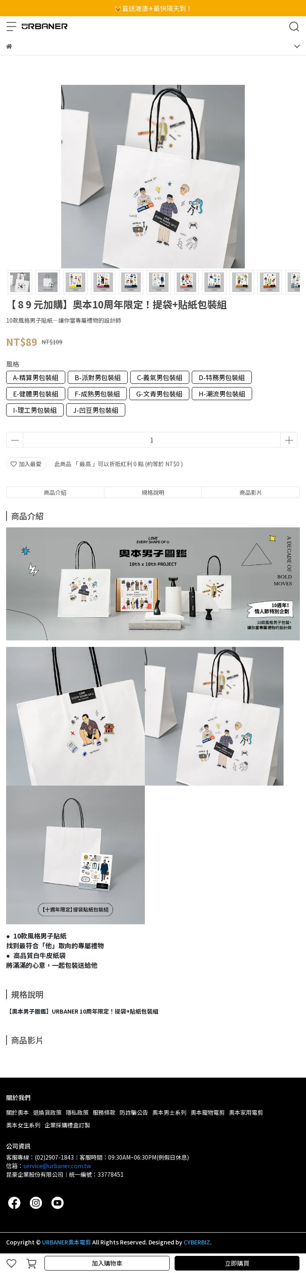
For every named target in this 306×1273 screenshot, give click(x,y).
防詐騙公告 (134, 1112)
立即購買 (237, 1263)
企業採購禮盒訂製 (67, 1125)
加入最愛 (26, 464)
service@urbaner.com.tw (57, 1166)
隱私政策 (77, 1112)
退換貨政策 (47, 1112)
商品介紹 (55, 492)
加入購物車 (107, 1263)
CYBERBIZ (197, 1242)
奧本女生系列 (23, 1125)
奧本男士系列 (169, 1112)
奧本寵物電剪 (208, 1112)
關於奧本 (17, 1112)
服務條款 (104, 1112)
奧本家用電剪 (246, 1112)
